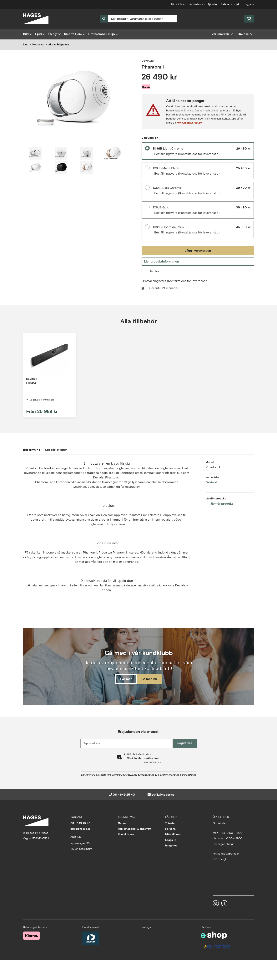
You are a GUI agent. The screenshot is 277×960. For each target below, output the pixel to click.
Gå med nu (151, 685)
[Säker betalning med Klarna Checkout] (31, 940)
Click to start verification (143, 763)
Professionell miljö (103, 34)
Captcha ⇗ (152, 768)
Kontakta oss (197, 4)
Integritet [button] (171, 850)
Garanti (122, 828)
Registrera (186, 748)
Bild (27, 34)
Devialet (211, 487)
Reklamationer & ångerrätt (134, 834)
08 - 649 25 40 (124, 800)
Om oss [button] (245, 34)
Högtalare (38, 44)
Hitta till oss (178, 4)
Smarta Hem (74, 34)
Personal (170, 834)
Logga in (249, 4)
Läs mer (123, 685)
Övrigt (54, 34)
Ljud (40, 34)
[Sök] (138, 19)
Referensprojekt (230, 4)
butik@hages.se (162, 800)
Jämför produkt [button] (219, 509)
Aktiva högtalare (58, 44)
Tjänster (213, 4)
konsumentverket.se (189, 122)
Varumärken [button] (222, 34)
